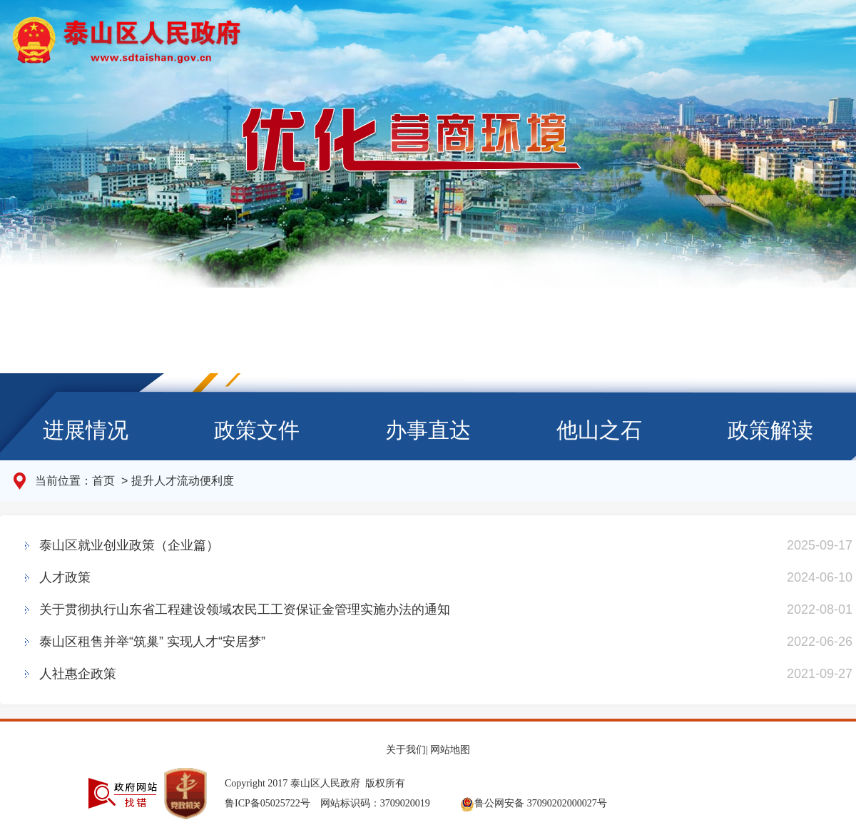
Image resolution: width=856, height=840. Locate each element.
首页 (105, 481)
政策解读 (770, 430)
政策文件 (257, 430)
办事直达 (428, 430)
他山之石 (599, 430)
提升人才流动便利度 (182, 481)
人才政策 (65, 577)
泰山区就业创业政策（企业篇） (129, 545)
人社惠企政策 (77, 674)
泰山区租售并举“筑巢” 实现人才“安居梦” (152, 641)
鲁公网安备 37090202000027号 (533, 803)
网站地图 (450, 749)
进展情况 (85, 430)
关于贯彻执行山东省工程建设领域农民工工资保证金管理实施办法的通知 (244, 609)
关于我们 (406, 749)
